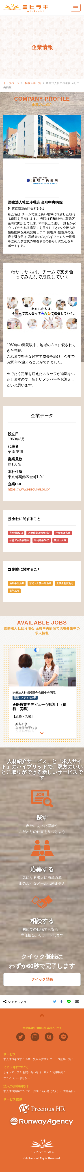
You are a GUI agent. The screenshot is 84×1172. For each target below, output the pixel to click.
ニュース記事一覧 (60, 1059)
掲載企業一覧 (33, 83)
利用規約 (57, 1072)
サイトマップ (11, 1072)
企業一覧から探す (36, 1059)
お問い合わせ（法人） (46, 1091)
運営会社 (68, 1091)
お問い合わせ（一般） (36, 1072)
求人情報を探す (12, 1059)
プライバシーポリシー (16, 1078)
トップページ (11, 83)
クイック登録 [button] (42, 979)
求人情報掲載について (16, 1091)
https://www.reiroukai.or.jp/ (29, 489)
